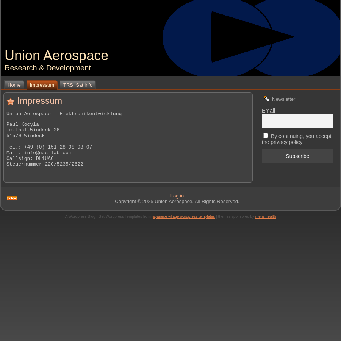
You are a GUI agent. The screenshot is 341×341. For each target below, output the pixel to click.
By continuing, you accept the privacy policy (296, 139)
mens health (265, 227)
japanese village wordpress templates (183, 227)
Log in (177, 206)
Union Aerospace (56, 55)
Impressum (40, 100)
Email (268, 111)
